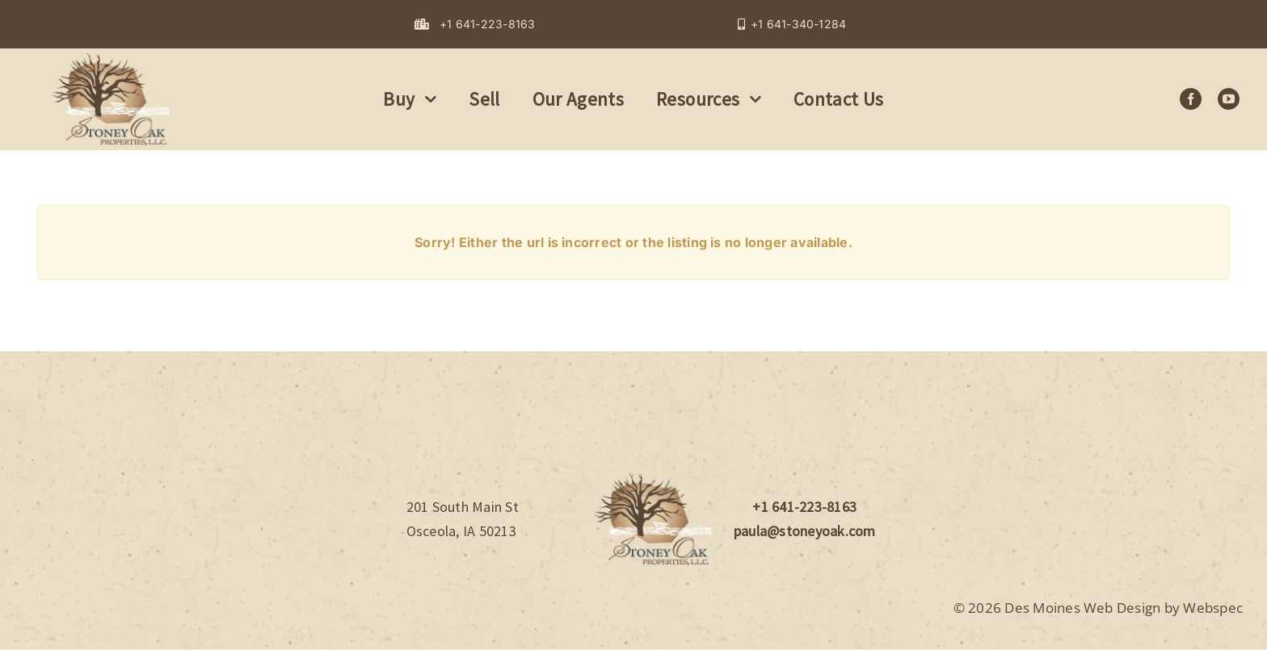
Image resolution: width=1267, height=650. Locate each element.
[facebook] (1191, 99)
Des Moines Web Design (1082, 607)
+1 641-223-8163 (804, 506)
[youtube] (1229, 99)
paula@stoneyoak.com (805, 531)
